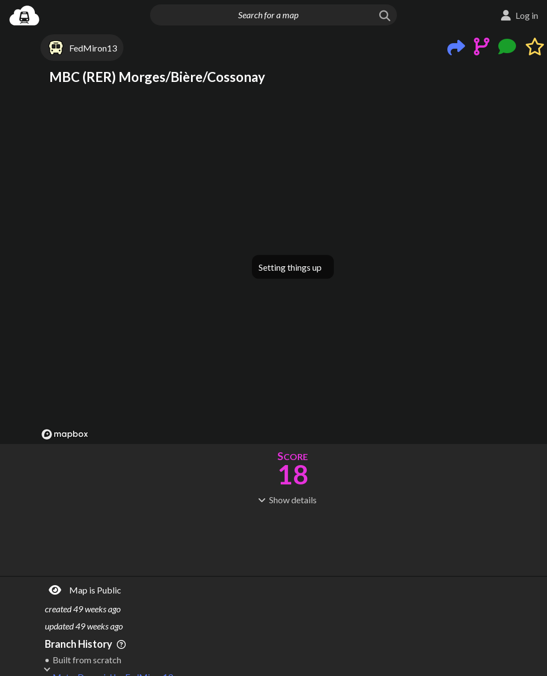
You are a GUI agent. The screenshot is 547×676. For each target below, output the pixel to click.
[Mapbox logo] (64, 434)
